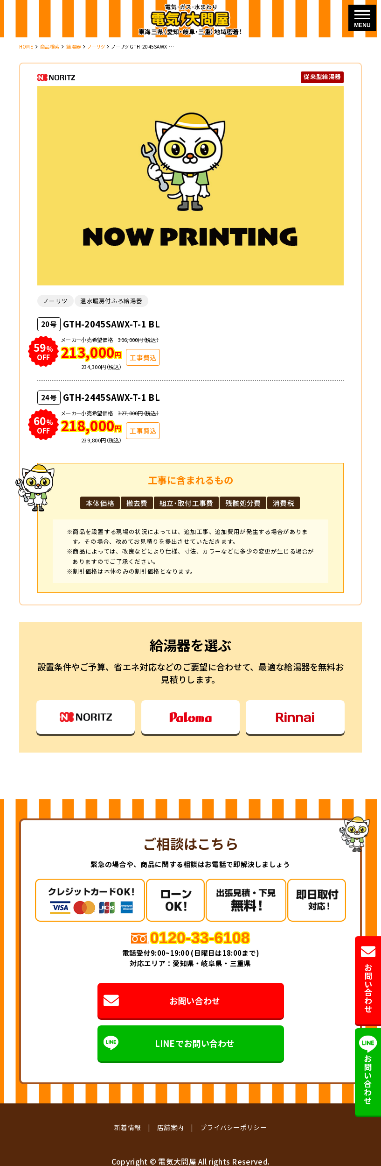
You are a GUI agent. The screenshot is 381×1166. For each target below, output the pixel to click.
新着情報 (127, 1127)
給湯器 (73, 46)
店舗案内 (170, 1127)
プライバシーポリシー (233, 1127)
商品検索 (49, 46)
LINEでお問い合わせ (169, 1043)
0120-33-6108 (200, 937)
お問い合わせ (161, 1000)
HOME (26, 46)
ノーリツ (96, 46)
